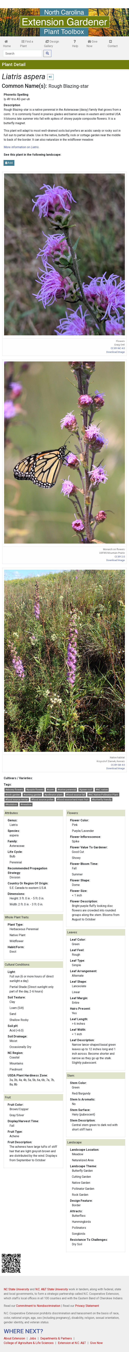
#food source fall (75, 794)
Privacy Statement (87, 1306)
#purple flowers (34, 789)
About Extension (14, 1338)
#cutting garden (32, 794)
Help (75, 44)
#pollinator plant (53, 794)
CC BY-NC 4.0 (118, 348)
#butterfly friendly (101, 799)
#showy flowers (14, 789)
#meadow (26, 804)
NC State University (16, 1289)
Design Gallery (51, 44)
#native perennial (66, 789)
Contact (113, 44)
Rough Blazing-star (69, 86)
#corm (50, 789)
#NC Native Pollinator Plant (103, 794)
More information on (21, 147)
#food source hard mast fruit (72, 799)
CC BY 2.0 (120, 556)
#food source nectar (16, 799)
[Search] (22, 53)
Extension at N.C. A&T (72, 1343)
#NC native (102, 789)
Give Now (91, 44)
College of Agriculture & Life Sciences (29, 1343)
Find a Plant (26, 44)
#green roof (85, 789)
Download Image (115, 352)
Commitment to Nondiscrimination (38, 1306)
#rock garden (12, 794)
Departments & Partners (56, 1338)
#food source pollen (42, 799)
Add (9, 162)
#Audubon (11, 804)
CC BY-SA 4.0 (118, 764)
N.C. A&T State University (51, 1289)
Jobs (32, 1338)
